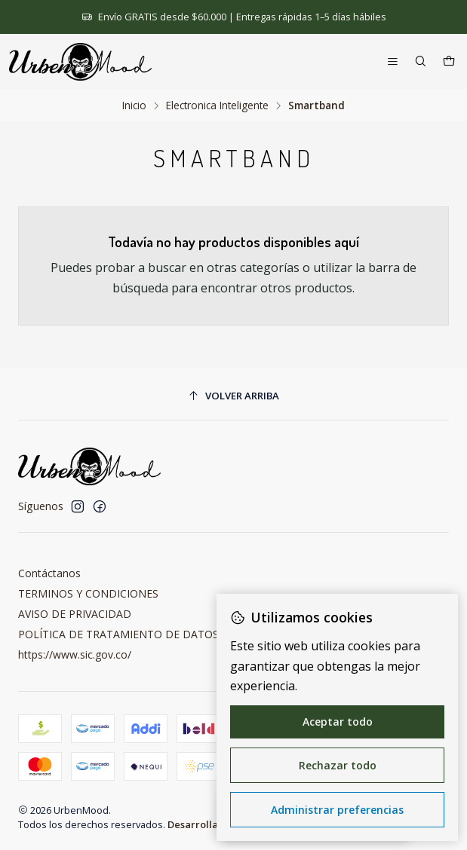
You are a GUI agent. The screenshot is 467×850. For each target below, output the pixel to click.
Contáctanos (49, 573)
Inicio (134, 105)
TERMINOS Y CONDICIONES (88, 593)
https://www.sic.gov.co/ (74, 654)
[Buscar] (420, 62)
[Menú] (392, 62)
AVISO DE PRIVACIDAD (74, 614)
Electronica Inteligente (217, 105)
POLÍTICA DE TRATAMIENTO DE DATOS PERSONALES (153, 634)
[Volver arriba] (233, 396)
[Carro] (449, 62)
